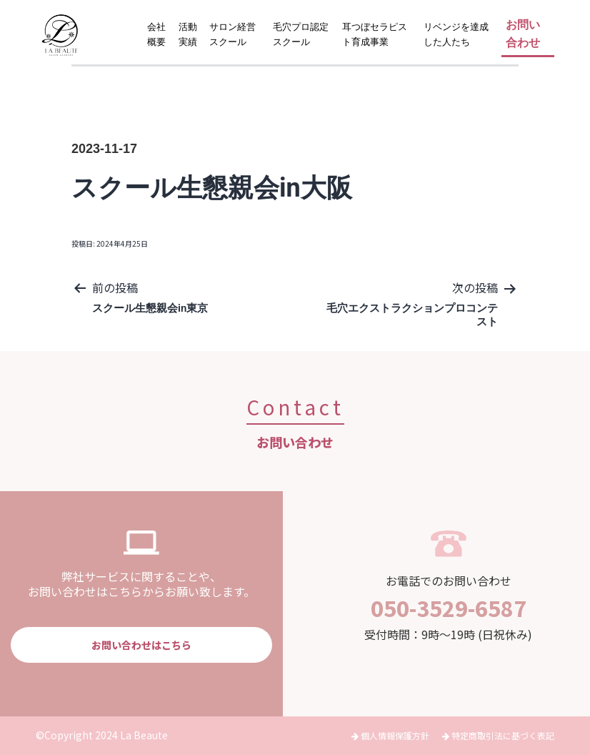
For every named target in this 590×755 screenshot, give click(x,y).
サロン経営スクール (232, 34)
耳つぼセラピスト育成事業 (374, 34)
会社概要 (156, 34)
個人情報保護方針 (391, 735)
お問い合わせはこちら (141, 645)
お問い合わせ (523, 34)
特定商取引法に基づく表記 (498, 735)
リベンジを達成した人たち (456, 34)
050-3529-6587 (448, 607)
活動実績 (188, 34)
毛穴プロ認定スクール (301, 34)
